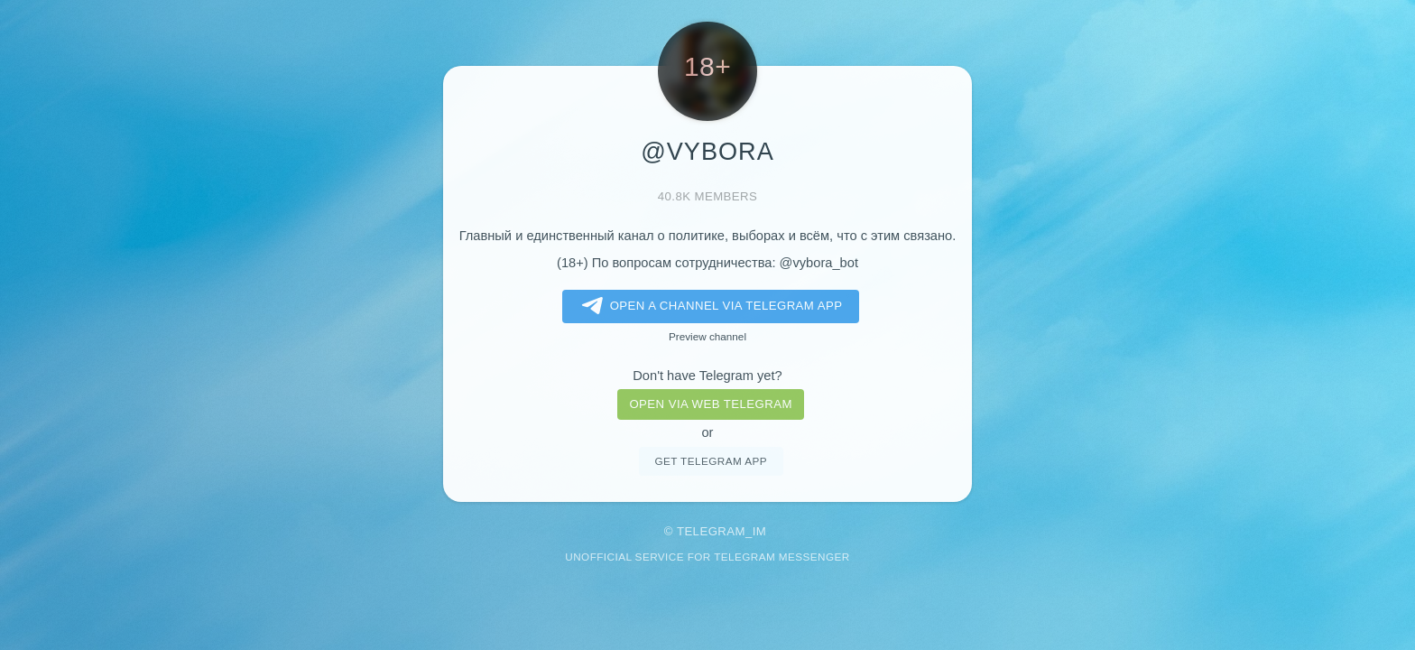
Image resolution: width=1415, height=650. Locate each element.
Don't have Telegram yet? (707, 375)
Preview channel (707, 336)
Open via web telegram (710, 404)
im (760, 531)
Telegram (711, 531)
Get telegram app (710, 461)
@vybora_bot (819, 262)
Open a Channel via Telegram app (709, 306)
